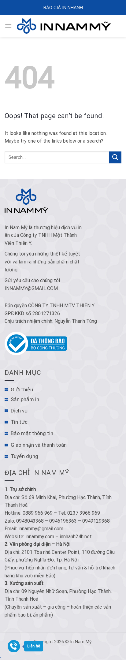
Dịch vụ (19, 411)
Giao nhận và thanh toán (39, 445)
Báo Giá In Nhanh (63, 7)
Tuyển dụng (24, 456)
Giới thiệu (22, 389)
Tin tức (19, 422)
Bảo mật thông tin (32, 433)
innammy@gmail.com (31, 288)
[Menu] (8, 25)
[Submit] (115, 157)
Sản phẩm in (25, 399)
